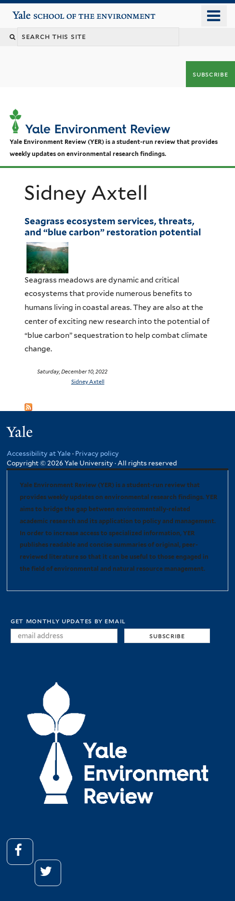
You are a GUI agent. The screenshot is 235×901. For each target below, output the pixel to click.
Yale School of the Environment (39, 11)
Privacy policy (97, 453)
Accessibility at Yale (39, 453)
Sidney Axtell (87, 381)
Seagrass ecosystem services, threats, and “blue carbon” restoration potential (115, 226)
